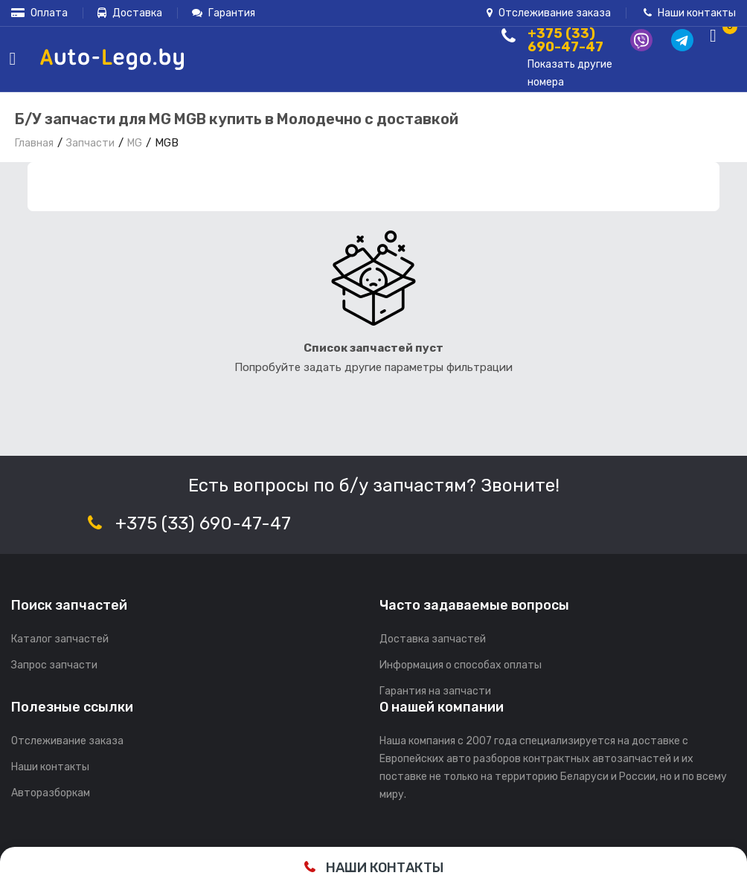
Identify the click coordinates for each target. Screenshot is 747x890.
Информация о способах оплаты (460, 665)
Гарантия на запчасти (435, 691)
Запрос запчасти (54, 665)
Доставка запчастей (432, 639)
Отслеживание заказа (549, 13)
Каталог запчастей (60, 639)
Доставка (129, 13)
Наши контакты (690, 13)
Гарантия (223, 13)
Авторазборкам (50, 793)
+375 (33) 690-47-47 (203, 523)
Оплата (39, 13)
